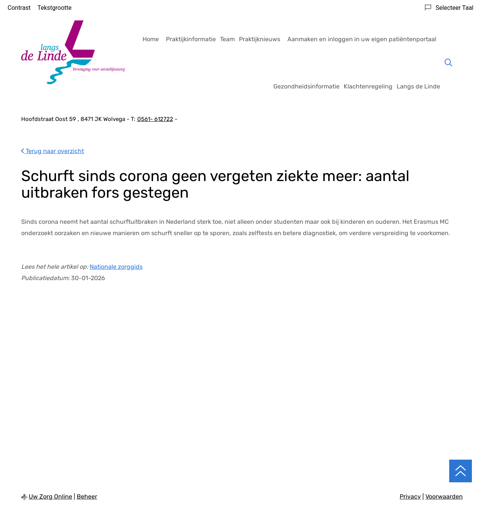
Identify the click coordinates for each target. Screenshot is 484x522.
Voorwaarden (444, 496)
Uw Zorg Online (50, 496)
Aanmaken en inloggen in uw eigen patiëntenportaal (361, 39)
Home (151, 39)
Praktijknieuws (259, 39)
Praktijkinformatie (191, 39)
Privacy (410, 496)
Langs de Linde (418, 86)
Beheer (87, 496)
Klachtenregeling (368, 86)
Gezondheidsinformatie (306, 86)
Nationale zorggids (116, 266)
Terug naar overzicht (52, 151)
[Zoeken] (448, 62)
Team (227, 39)
